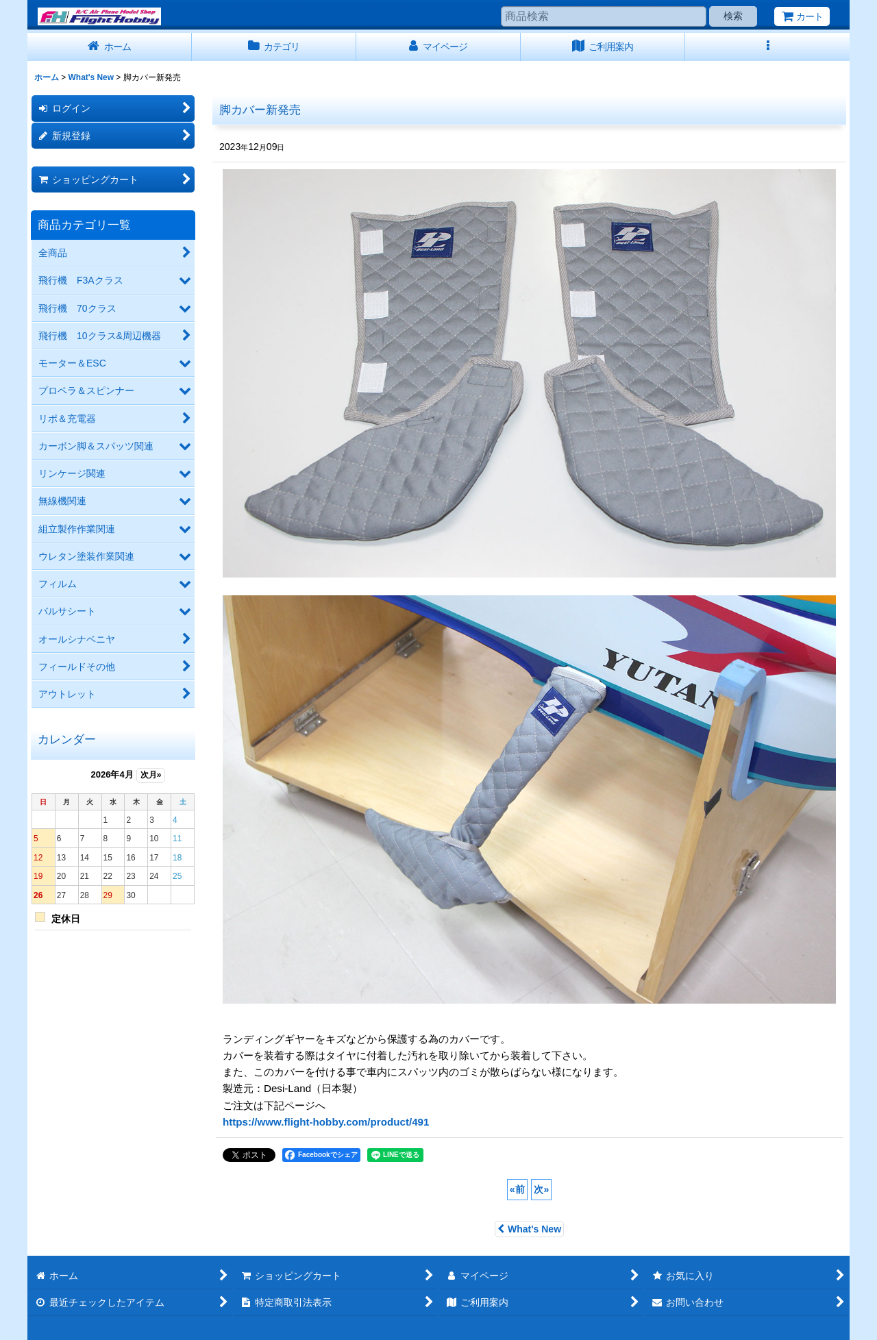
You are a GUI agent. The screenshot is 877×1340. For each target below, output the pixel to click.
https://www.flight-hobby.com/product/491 (326, 1122)
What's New (529, 1229)
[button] (767, 47)
